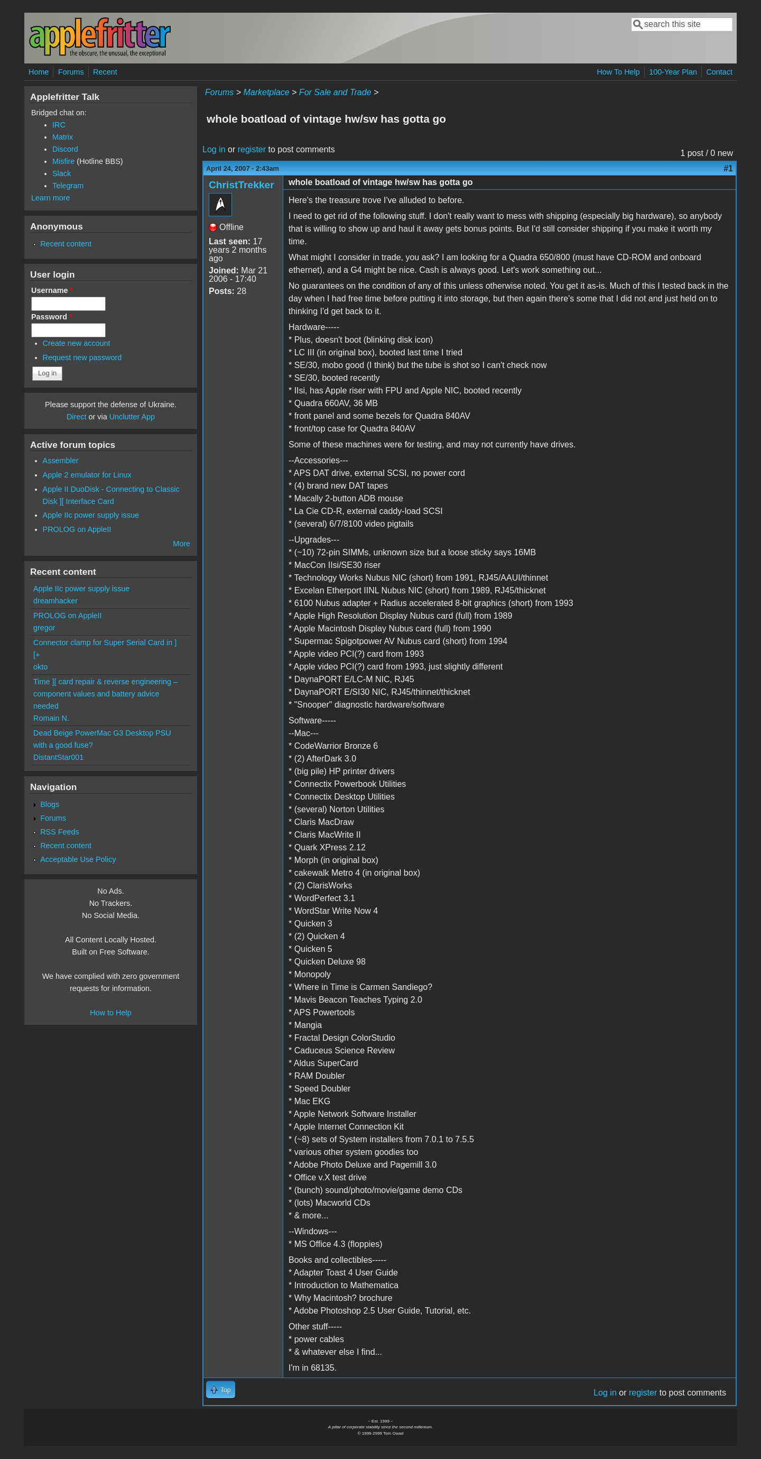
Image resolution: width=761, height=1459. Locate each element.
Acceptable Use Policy (78, 859)
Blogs (49, 804)
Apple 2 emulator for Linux (87, 475)
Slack (61, 173)
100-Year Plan (673, 72)
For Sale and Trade (335, 92)
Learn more (50, 198)
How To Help (618, 72)
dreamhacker (55, 601)
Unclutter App (132, 416)
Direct (77, 416)
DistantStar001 (58, 757)
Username (52, 290)
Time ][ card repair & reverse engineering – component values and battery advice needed (105, 693)
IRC (59, 125)
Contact (719, 72)
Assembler (61, 460)
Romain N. (51, 718)
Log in (214, 149)
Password (51, 317)
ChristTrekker (241, 184)
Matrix (62, 137)
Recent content (65, 244)
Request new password (82, 357)
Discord (65, 149)
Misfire (63, 161)
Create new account (76, 343)
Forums (71, 72)
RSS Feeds (59, 832)
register (252, 149)
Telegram (67, 185)
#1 (728, 168)
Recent (105, 72)
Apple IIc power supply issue (91, 515)
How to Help (110, 1012)
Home (39, 72)
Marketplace (266, 92)
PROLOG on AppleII (77, 529)
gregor (44, 627)
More (181, 543)
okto (40, 667)
